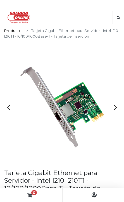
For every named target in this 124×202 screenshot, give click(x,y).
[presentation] (8, 107)
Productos (13, 30)
